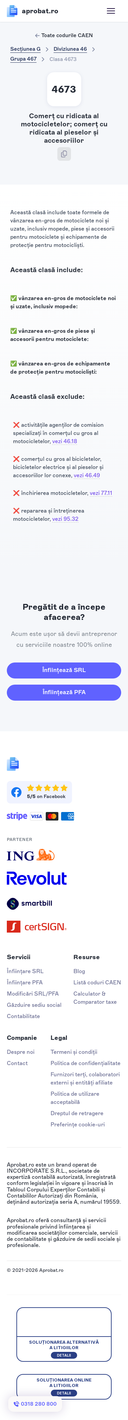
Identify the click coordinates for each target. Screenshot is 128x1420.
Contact (17, 1063)
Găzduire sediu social (34, 1005)
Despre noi (20, 1052)
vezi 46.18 (64, 441)
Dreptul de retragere (77, 1113)
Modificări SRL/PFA (33, 993)
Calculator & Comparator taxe (95, 997)
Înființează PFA (64, 692)
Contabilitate (23, 1016)
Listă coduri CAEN (97, 982)
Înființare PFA (25, 982)
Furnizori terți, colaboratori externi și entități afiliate (85, 1078)
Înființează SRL (64, 670)
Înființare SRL (25, 971)
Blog (79, 971)
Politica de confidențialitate (85, 1063)
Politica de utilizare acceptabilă (75, 1098)
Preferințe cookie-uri (78, 1124)
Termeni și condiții (74, 1052)
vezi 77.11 (101, 493)
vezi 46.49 (87, 475)
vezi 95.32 (65, 519)
